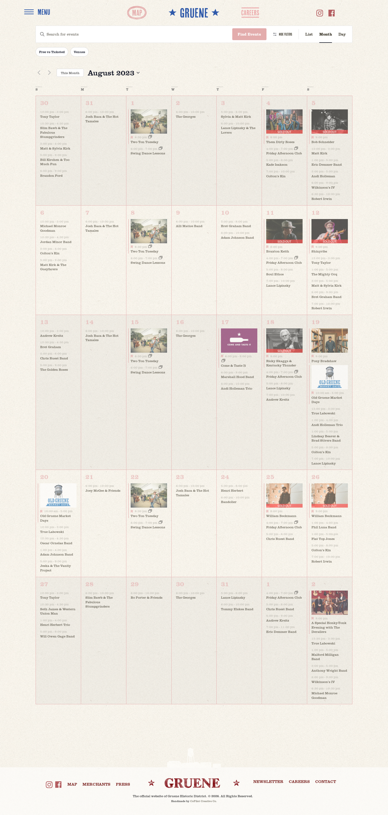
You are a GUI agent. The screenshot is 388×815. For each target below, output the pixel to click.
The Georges (186, 116)
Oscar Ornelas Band (56, 543)
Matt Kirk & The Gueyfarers (53, 266)
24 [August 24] (225, 476)
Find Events (249, 34)
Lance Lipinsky (278, 285)
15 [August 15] (135, 321)
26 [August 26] (315, 476)
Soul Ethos (275, 274)
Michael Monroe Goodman (53, 228)
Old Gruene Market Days (326, 399)
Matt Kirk (319, 153)
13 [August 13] (44, 321)
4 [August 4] (268, 102)
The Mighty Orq (324, 274)
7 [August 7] (87, 212)
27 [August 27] (44, 583)
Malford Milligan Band (325, 656)
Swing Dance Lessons (148, 153)
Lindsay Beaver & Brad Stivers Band (326, 438)
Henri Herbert (232, 490)
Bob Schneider (322, 142)
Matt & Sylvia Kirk (55, 148)
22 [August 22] (135, 476)
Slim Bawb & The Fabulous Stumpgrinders (53, 132)
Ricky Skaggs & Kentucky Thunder (281, 363)
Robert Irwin (321, 198)
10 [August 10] (225, 212)
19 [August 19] (315, 321)
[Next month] (49, 73)
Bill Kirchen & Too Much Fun (55, 161)
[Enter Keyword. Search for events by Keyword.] (134, 34)
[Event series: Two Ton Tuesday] (150, 137)
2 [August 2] (178, 102)
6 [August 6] (42, 212)
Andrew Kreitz (51, 335)
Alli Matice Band (189, 226)
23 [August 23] (180, 476)
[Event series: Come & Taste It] (223, 361)
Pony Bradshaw (324, 361)
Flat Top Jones (323, 538)
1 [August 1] (133, 102)
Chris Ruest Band (54, 358)
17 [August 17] (225, 321)
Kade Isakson (276, 164)
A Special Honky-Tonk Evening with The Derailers (329, 627)
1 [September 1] (268, 583)
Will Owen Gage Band (57, 636)
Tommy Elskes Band (237, 609)
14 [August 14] (89, 321)
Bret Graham (50, 347)
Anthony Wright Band (329, 670)
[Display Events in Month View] (325, 34)
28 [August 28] (89, 583)
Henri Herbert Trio (55, 624)
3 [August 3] (223, 102)
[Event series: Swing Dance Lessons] (160, 149)
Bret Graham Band (236, 226)
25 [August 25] (270, 476)
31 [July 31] (89, 102)
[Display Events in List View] (309, 34)
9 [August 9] (178, 212)
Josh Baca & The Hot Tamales (102, 118)
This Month (70, 73)
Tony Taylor (50, 116)
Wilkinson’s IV (323, 187)
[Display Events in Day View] (342, 34)
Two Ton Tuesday (144, 142)
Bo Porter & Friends (146, 597)
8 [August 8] (133, 212)
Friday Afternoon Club (284, 153)
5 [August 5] (313, 102)
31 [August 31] (225, 583)
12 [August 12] (315, 212)
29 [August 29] (135, 583)
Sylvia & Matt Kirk (236, 116)
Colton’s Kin (276, 176)
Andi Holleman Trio (236, 388)
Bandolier (229, 502)
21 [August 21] (89, 476)
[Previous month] (39, 73)
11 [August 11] (270, 212)
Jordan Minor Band (55, 242)
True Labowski (323, 413)
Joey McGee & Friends (102, 490)
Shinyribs (319, 251)
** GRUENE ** (194, 12)
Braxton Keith (277, 251)
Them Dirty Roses (280, 142)
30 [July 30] (44, 102)
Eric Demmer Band (326, 164)
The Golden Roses (54, 369)
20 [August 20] (44, 476)
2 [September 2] (313, 583)
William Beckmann (281, 516)
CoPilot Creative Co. (203, 801)
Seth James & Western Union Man (57, 611)
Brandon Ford (51, 175)
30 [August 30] (180, 583)
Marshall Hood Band (237, 376)
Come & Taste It (233, 365)
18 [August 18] (270, 321)
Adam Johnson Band (237, 237)
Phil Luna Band (323, 527)
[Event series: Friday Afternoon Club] (296, 149)
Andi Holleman (323, 176)
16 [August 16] (180, 321)
